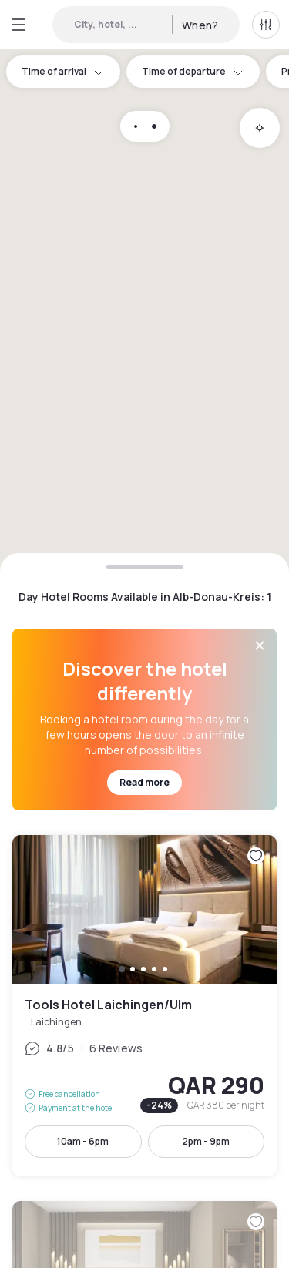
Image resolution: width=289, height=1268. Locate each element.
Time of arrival (63, 71)
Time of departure (193, 71)
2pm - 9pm (206, 1141)
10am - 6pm (83, 1141)
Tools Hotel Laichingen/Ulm (144, 1005)
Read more (144, 782)
